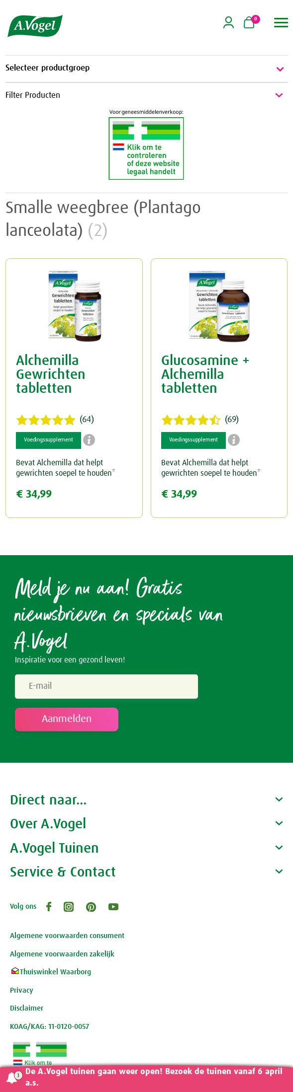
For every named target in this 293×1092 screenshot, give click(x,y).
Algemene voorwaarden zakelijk (62, 954)
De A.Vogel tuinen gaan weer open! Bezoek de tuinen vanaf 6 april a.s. (154, 1078)
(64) (55, 420)
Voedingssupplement (48, 440)
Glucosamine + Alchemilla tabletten (205, 375)
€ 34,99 (34, 494)
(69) (200, 420)
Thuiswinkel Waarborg (50, 972)
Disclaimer (26, 1008)
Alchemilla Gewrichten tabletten (51, 375)
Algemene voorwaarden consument (67, 936)
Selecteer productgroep (146, 69)
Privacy (21, 990)
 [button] (281, 22)
